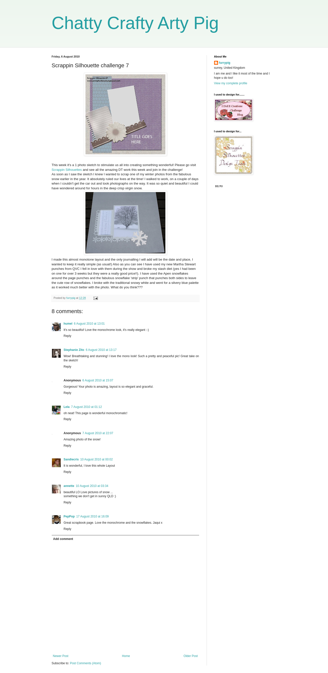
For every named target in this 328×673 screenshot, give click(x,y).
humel (68, 323)
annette (69, 486)
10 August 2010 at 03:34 (92, 486)
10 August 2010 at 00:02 (96, 459)
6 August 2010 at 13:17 (101, 350)
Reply (67, 336)
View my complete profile (230, 83)
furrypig (224, 63)
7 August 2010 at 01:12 (86, 407)
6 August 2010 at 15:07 (97, 380)
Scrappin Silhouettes (67, 170)
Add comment (63, 539)
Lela (67, 407)
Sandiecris (71, 459)
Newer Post (60, 656)
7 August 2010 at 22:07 (97, 433)
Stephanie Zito (74, 350)
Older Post (191, 656)
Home (126, 656)
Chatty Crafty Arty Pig (135, 23)
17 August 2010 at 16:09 (92, 516)
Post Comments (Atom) (85, 663)
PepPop (69, 516)
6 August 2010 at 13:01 (89, 323)
